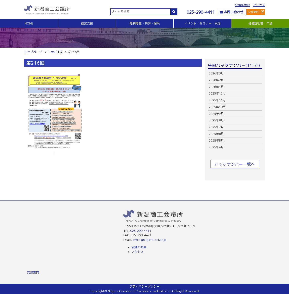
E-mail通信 (55, 52)
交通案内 (33, 272)
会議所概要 (242, 5)
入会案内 (253, 12)
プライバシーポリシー (144, 286)
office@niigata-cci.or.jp (149, 240)
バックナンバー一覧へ (235, 164)
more (235, 73)
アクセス (259, 5)
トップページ (33, 52)
